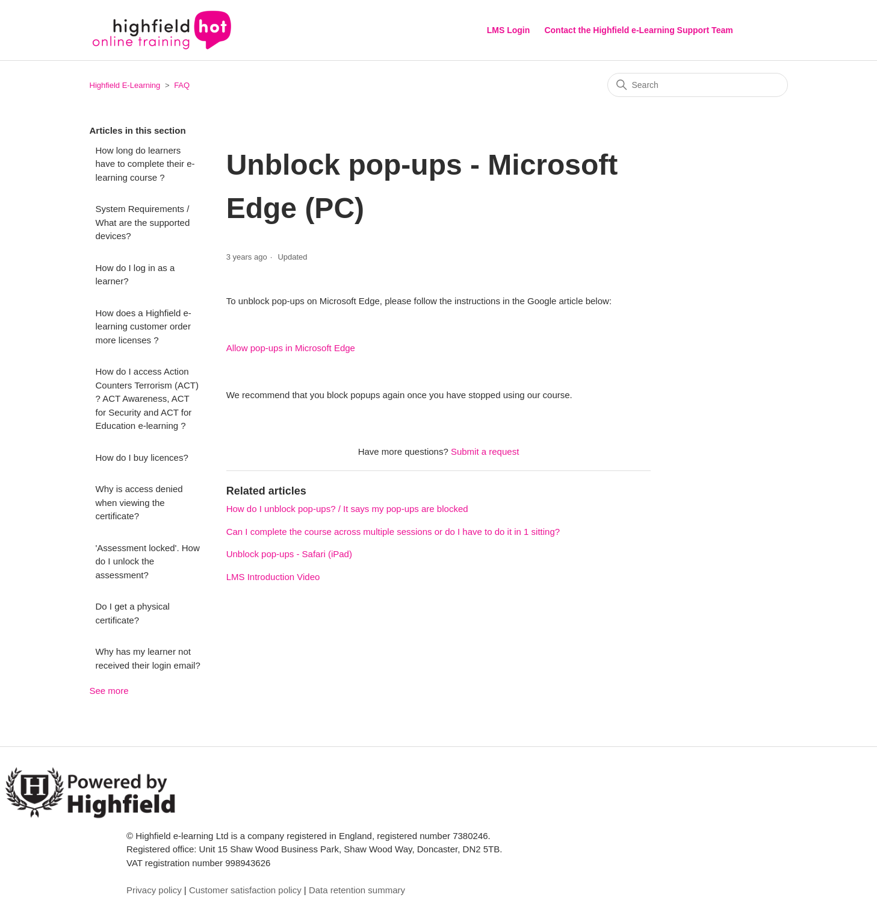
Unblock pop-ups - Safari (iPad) (289, 554)
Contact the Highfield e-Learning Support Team (638, 30)
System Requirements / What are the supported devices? (143, 222)
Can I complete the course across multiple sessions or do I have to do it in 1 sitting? (393, 531)
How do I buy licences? (142, 457)
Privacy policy (154, 890)
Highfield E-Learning (125, 85)
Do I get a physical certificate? (133, 613)
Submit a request (485, 451)
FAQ (182, 85)
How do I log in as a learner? (135, 275)
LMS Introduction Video (273, 577)
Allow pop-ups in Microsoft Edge (290, 348)
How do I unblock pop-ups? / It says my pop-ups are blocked (347, 509)
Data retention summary (357, 890)
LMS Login (508, 30)
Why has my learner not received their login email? (148, 658)
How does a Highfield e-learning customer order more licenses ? (143, 326)
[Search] (697, 85)
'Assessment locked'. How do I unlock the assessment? (148, 561)
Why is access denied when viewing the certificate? (139, 502)
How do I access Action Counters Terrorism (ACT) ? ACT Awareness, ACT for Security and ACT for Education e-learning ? (147, 398)
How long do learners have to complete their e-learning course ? (145, 164)
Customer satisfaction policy (245, 890)
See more (109, 690)
